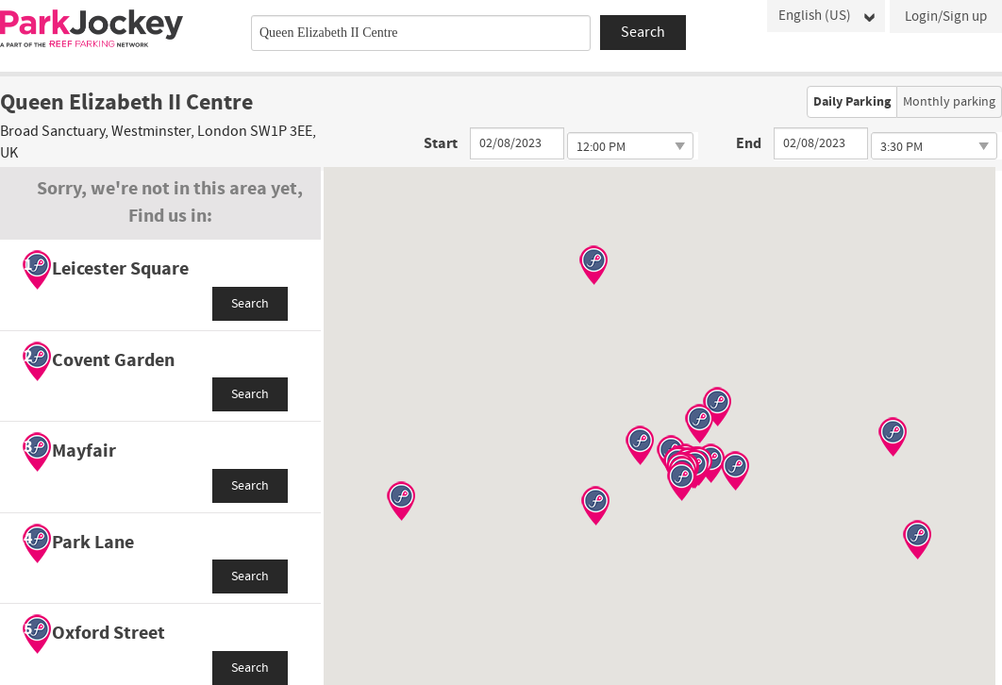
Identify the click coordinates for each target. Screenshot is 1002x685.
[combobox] (421, 33)
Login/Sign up (946, 16)
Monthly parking (949, 101)
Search (250, 303)
